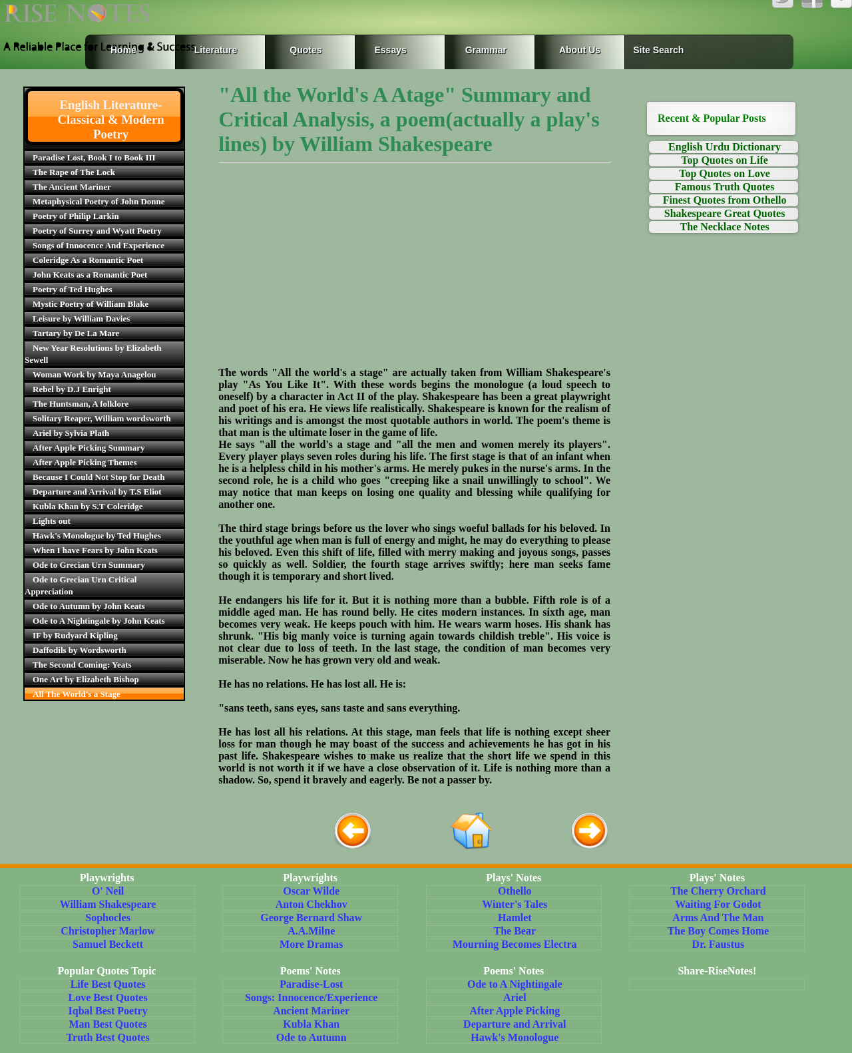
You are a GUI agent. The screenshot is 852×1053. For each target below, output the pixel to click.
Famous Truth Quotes (725, 186)
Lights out (52, 521)
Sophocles (107, 917)
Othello (515, 891)
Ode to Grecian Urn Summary (89, 565)
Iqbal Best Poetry (108, 1010)
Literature (213, 50)
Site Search (658, 50)
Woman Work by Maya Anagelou (94, 374)
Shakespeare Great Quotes (724, 213)
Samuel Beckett (108, 944)
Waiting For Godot (718, 904)
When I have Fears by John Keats (95, 550)
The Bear (515, 931)
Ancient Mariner (311, 1010)
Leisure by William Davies (81, 318)
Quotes (305, 50)
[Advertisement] (414, 273)
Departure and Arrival (514, 1024)
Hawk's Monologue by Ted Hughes (97, 535)
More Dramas (311, 944)
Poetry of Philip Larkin (76, 216)
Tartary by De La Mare (76, 333)
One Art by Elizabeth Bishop (86, 679)
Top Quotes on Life (724, 160)
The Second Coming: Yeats (82, 665)
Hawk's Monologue (514, 1037)
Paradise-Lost (311, 984)
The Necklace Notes (724, 226)
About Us (579, 50)
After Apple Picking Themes (85, 462)
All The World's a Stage (76, 694)
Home (123, 50)
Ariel (515, 997)
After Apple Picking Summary (88, 448)
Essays (391, 50)
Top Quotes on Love (724, 173)
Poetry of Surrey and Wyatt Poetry (97, 231)
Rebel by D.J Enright (72, 389)
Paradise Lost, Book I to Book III (94, 157)
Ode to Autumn (311, 1037)
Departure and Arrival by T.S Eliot (97, 492)
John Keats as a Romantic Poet (90, 275)
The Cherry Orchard (718, 891)
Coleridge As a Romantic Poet (88, 260)
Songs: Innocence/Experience (311, 997)
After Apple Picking (514, 1010)
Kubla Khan (311, 1024)
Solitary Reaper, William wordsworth (102, 418)
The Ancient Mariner (72, 187)
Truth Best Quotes (108, 1037)
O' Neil (108, 891)
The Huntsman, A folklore (80, 404)
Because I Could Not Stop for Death (98, 477)
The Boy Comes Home (718, 931)
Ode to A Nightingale (514, 984)
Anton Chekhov (311, 904)
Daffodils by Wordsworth (79, 650)
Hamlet (515, 917)
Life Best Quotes (108, 984)
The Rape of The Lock (74, 172)
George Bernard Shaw (311, 917)
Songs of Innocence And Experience (98, 245)
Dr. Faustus (718, 944)
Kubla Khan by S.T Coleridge (88, 506)
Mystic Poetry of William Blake (90, 304)
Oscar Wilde (311, 891)
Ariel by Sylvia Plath (71, 433)
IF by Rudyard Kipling (75, 635)
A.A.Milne (311, 931)
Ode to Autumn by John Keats (89, 606)
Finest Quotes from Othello (725, 200)
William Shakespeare (108, 904)
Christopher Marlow (107, 931)
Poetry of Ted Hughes (72, 289)
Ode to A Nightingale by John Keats (99, 621)
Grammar (473, 50)
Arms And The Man (717, 917)
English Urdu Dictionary (724, 146)
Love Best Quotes (108, 997)
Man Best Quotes (107, 1024)
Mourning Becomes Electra (515, 944)
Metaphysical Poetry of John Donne (99, 201)
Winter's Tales (514, 904)
